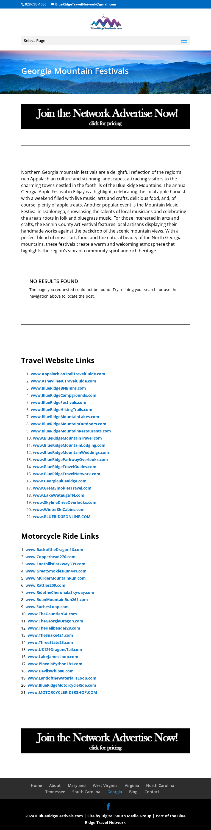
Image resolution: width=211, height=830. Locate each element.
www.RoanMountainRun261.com (57, 599)
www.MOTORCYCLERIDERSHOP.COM (62, 692)
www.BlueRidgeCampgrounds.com (63, 395)
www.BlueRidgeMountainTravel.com (67, 438)
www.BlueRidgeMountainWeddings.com (71, 452)
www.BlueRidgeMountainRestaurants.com (71, 431)
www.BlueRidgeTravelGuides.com (64, 466)
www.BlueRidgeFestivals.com (58, 402)
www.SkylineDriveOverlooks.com (64, 502)
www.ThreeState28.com (50, 642)
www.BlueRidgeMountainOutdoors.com (68, 423)
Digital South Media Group (126, 815)
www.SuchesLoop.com (47, 606)
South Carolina (86, 791)
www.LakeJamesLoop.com (53, 656)
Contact (152, 791)
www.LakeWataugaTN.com (58, 495)
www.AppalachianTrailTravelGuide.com (68, 373)
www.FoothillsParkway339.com (55, 563)
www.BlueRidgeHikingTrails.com (61, 409)
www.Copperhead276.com (51, 556)
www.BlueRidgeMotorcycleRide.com (62, 685)
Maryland (77, 785)
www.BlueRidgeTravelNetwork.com (66, 473)
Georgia (114, 791)
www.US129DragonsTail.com (55, 649)
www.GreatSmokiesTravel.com (62, 488)
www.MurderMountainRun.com (56, 578)
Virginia (132, 785)
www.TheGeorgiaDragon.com (55, 621)
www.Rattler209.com (45, 585)
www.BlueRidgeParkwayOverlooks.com (70, 459)
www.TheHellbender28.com (54, 628)
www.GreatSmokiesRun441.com (56, 571)
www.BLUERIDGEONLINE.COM (61, 516)
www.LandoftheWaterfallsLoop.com (62, 678)
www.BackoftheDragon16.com (54, 549)
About (55, 785)
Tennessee (55, 791)
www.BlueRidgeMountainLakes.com (65, 416)
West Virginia (105, 785)
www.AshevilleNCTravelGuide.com (63, 381)
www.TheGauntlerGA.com (52, 613)
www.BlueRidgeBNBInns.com (58, 388)
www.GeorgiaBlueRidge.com (60, 481)
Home (36, 785)
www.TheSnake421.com (50, 635)
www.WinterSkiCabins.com (59, 509)
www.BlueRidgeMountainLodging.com (69, 445)
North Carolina (160, 785)
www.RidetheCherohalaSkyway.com (60, 592)
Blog (133, 791)
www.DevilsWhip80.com (51, 670)
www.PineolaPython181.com (55, 663)
